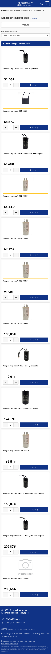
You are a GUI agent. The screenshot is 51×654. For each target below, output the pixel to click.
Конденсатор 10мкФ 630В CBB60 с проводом (20, 408)
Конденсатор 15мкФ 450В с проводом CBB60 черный (23, 493)
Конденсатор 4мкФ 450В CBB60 (15, 281)
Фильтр (25, 25)
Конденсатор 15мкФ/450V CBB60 (16, 451)
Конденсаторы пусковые (19, 17)
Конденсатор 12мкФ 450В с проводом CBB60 (20, 366)
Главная (4, 10)
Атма (25, 629)
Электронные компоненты (20, 10)
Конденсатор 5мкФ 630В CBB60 (15, 323)
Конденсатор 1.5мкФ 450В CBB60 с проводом (20, 68)
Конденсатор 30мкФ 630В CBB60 (15, 578)
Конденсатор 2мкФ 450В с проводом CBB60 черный (23, 153)
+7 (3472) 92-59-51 (13, 618)
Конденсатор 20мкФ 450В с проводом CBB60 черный (23, 535)
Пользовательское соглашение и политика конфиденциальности (18, 642)
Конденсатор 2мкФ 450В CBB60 (15, 196)
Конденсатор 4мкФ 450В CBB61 (15, 111)
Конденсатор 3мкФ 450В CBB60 (15, 238)
